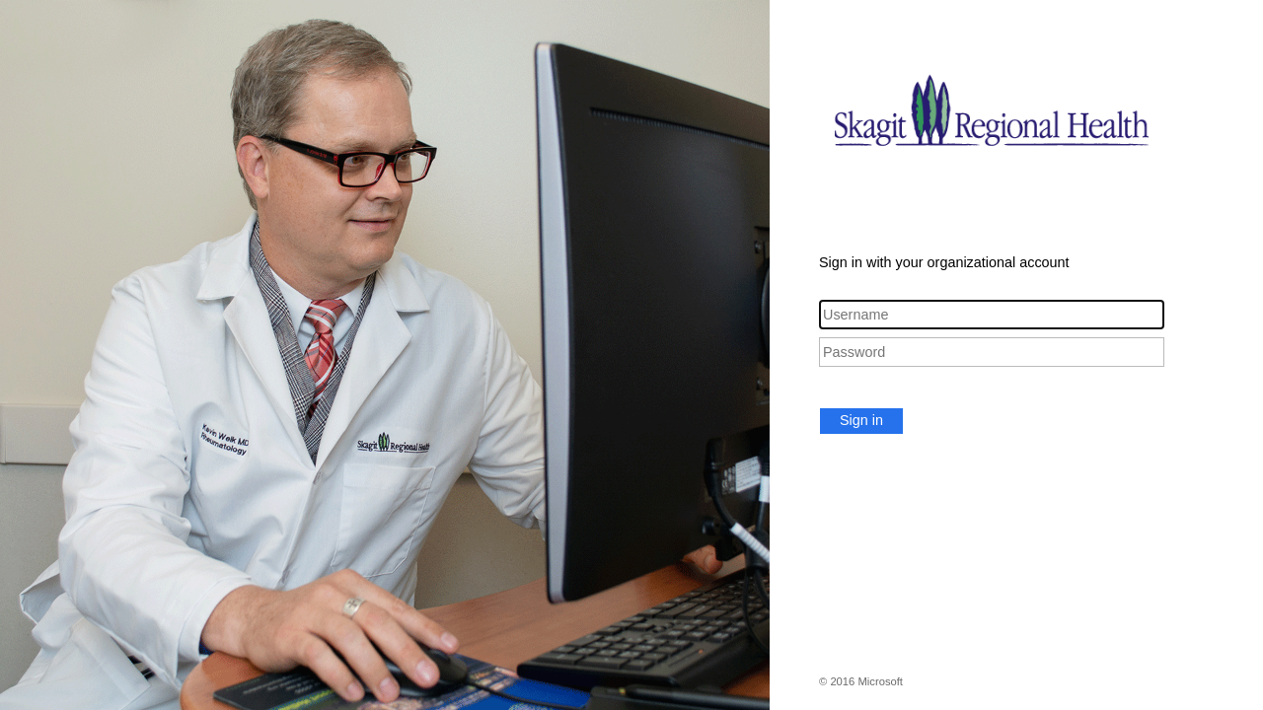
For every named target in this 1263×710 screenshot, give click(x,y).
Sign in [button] (861, 420)
